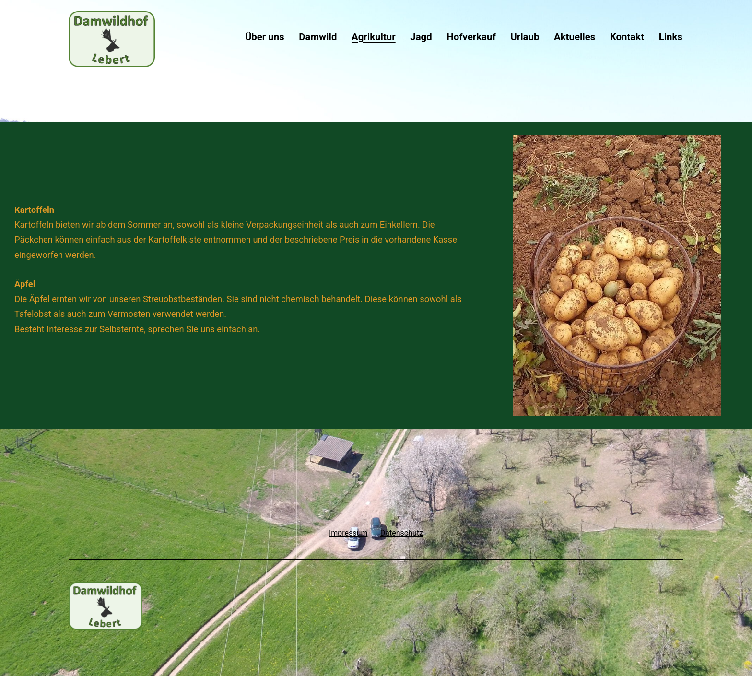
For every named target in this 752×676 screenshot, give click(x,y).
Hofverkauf (470, 37)
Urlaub (524, 37)
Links (670, 37)
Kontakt (627, 37)
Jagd (421, 37)
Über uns (264, 37)
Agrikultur (374, 37)
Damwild (318, 37)
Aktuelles (574, 37)
